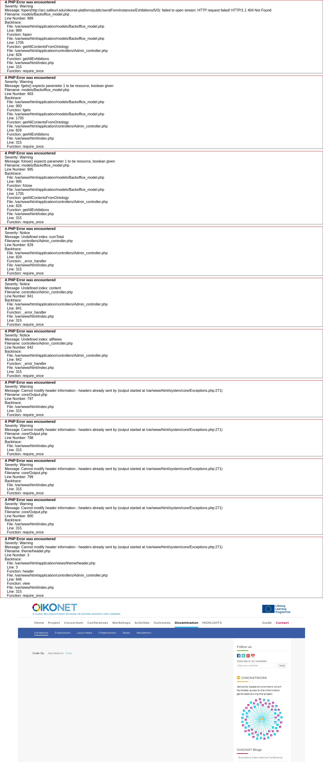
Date (68, 653)
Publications (62, 632)
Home (39, 622)
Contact (282, 622)
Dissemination (186, 622)
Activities (142, 622)
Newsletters (144, 632)
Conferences (97, 622)
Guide (267, 622)
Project (54, 622)
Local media (84, 632)
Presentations (107, 632)
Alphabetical (54, 653)
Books (126, 632)
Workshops (121, 622)
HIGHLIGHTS (212, 622)
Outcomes (162, 622)
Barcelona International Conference (260, 757)
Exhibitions (41, 632)
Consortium (73, 622)
